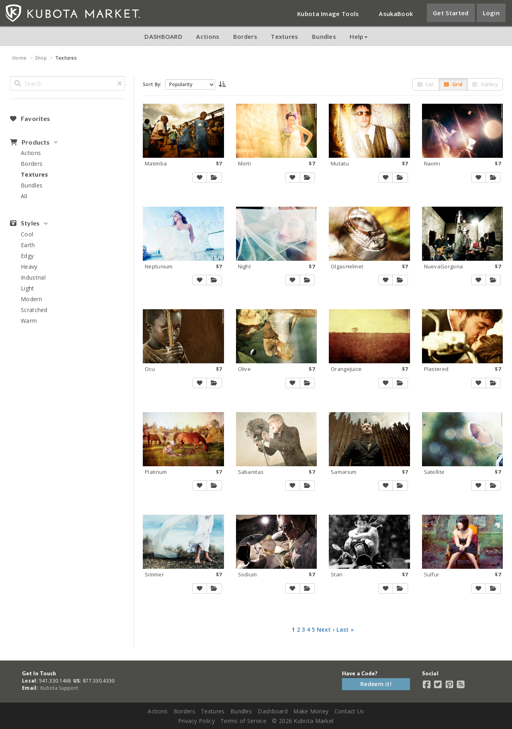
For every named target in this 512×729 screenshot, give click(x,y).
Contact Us (349, 711)
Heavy (29, 266)
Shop (41, 57)
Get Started (450, 13)
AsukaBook (396, 14)
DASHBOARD (163, 36)
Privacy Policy (196, 721)
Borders (245, 36)
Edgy (27, 256)
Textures (284, 36)
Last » (345, 629)
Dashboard (273, 711)
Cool (27, 234)
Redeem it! (376, 684)
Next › (326, 629)
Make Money (310, 711)
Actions (207, 36)
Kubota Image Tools (328, 14)
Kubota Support (59, 688)
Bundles (324, 36)
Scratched (34, 310)
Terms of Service (243, 721)
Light (27, 288)
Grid (453, 84)
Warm (29, 320)
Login (491, 13)
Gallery (485, 84)
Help (358, 36)
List (426, 84)
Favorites (30, 118)
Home (19, 57)
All (24, 196)
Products (30, 142)
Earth (28, 245)
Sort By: (152, 84)
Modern (31, 299)
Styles (25, 223)
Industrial (33, 277)
